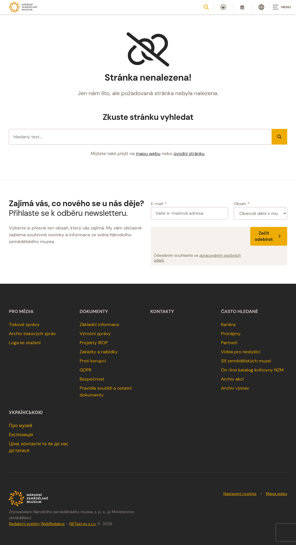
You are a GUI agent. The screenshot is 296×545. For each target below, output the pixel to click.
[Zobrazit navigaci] (282, 7)
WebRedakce (52, 523)
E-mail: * (158, 203)
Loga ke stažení (25, 343)
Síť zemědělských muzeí (246, 361)
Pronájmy (231, 334)
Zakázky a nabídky (99, 352)
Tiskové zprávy (24, 324)
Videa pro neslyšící (240, 352)
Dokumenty (94, 311)
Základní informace (99, 324)
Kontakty (162, 311)
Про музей (20, 426)
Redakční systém (24, 523)
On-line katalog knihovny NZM (252, 370)
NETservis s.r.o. (82, 523)
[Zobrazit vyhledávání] (206, 7)
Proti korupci (93, 361)
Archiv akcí (232, 379)
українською (26, 412)
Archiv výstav (235, 388)
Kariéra (228, 324)
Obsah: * (242, 203)
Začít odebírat (269, 236)
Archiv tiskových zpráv (32, 334)
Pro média (21, 311)
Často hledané (239, 311)
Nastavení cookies (240, 493)
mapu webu (148, 153)
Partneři (229, 343)
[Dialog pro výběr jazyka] (261, 7)
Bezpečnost (92, 379)
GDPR (85, 370)
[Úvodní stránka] (23, 6)
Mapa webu (276, 493)
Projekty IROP (94, 343)
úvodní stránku (189, 153)
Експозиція (21, 435)
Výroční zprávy (95, 334)
